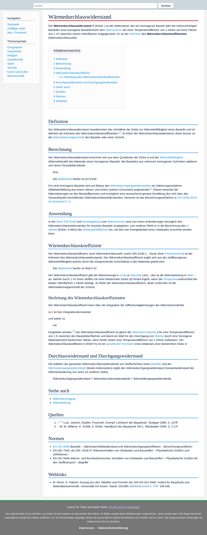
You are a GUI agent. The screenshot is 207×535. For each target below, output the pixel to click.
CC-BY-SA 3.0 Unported (124, 507)
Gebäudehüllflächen (95, 229)
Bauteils (156, 363)
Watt (190, 275)
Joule (123, 275)
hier (30, 513)
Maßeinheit (65, 179)
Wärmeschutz (116, 221)
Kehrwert (135, 33)
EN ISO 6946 (61, 446)
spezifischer (113, 343)
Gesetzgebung (91, 221)
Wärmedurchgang (64, 398)
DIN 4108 (70, 221)
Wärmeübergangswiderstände (67, 368)
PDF (156, 486)
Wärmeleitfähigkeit (171, 157)
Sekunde (136, 275)
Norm (59, 221)
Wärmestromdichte (144, 332)
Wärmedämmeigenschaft (68, 137)
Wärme (159, 336)
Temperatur (171, 279)
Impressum (86, 527)
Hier (44, 513)
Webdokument (140, 486)
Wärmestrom (114, 29)
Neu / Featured (16, 32)
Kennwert (128, 343)
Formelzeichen (174, 253)
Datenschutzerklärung (113, 527)
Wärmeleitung (61, 402)
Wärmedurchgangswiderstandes (130, 185)
